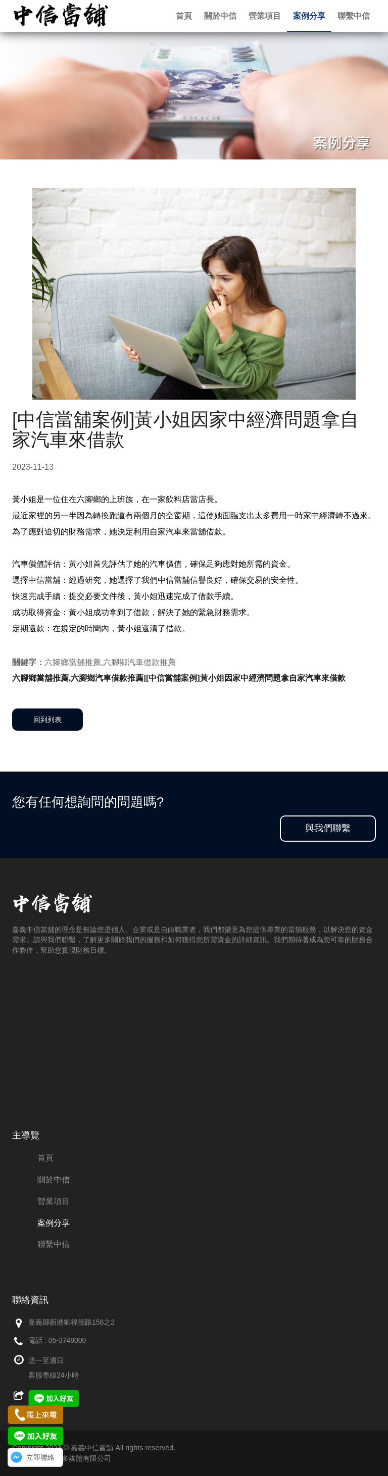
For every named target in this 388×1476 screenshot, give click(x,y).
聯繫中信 (353, 16)
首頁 (184, 16)
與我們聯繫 (328, 828)
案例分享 (309, 16)
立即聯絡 (40, 1457)
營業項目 (265, 16)
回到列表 (47, 720)
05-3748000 (67, 1340)
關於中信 (220, 16)
